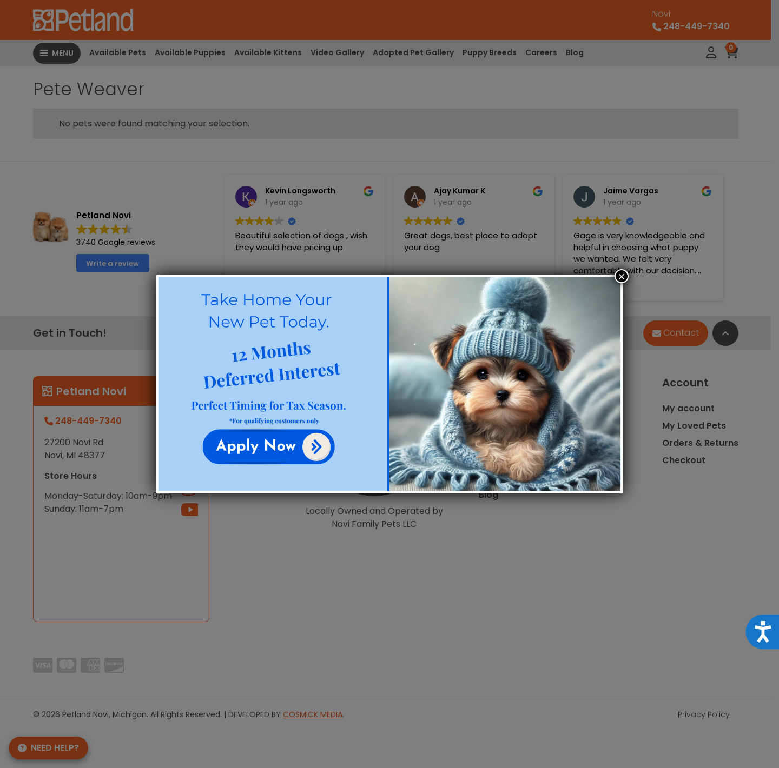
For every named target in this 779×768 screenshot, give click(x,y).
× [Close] (621, 276)
